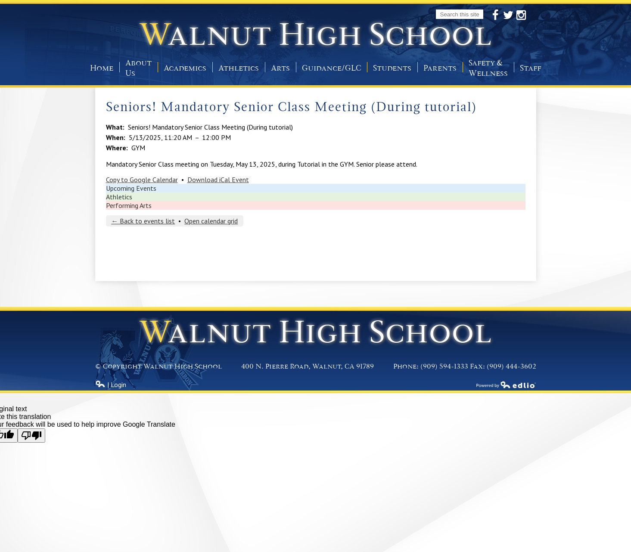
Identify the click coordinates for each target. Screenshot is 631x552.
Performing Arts (129, 205)
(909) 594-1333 (444, 366)
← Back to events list (143, 221)
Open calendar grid (211, 221)
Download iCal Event (218, 179)
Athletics (119, 196)
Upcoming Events (131, 188)
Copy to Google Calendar (142, 179)
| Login (110, 384)
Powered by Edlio (506, 384)
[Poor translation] (31, 435)
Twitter (508, 15)
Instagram (521, 15)
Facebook (495, 15)
